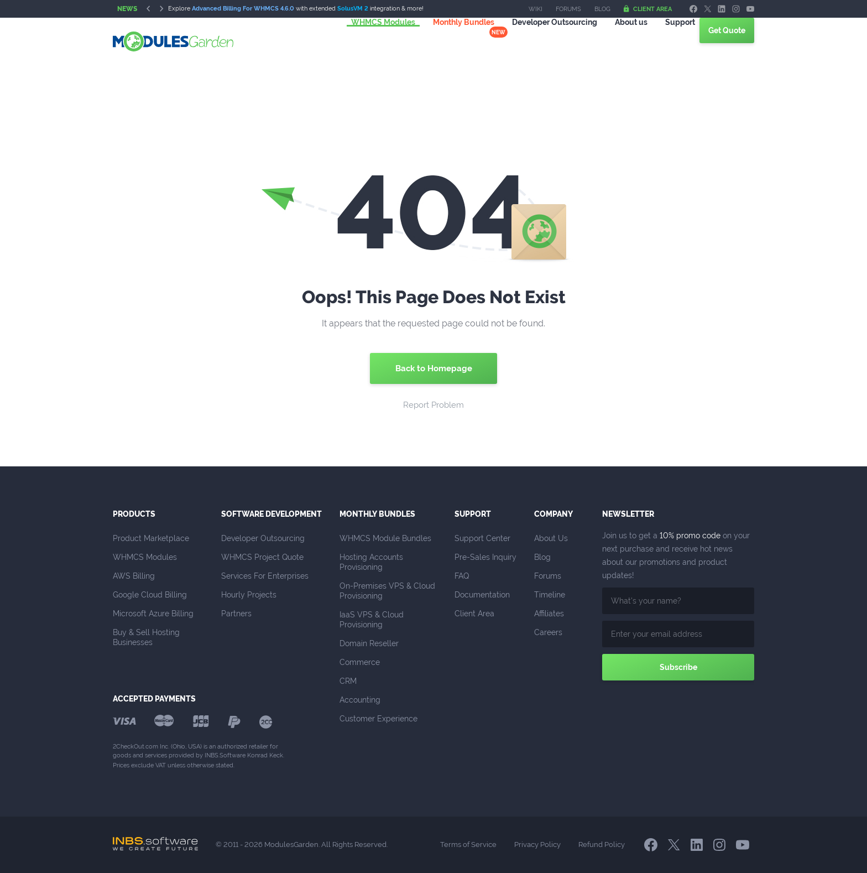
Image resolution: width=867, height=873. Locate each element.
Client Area (648, 9)
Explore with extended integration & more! (296, 8)
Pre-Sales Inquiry (485, 557)
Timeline (549, 594)
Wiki (535, 9)
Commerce (360, 662)
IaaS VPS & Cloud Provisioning (373, 619)
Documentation (482, 594)
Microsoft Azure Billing (153, 613)
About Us (551, 538)
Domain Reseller (369, 643)
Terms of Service (468, 844)
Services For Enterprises (265, 575)
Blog (602, 9)
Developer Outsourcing (263, 538)
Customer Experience (378, 718)
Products (134, 514)
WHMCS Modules (370, 41)
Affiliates (549, 613)
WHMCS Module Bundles (385, 538)
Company (553, 514)
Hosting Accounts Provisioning (372, 562)
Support (667, 41)
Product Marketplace (151, 538)
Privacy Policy (537, 844)
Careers (548, 632)
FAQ (462, 575)
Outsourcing (541, 41)
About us (618, 41)
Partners (236, 613)
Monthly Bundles (450, 41)
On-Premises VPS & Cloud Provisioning (388, 590)
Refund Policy (601, 844)
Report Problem (433, 405)
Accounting (360, 699)
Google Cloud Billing (150, 594)
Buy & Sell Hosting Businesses (147, 637)
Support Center (482, 538)
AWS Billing (134, 575)
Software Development (271, 514)
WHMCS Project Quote (262, 557)
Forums (568, 9)
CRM (348, 681)
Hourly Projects (248, 594)
